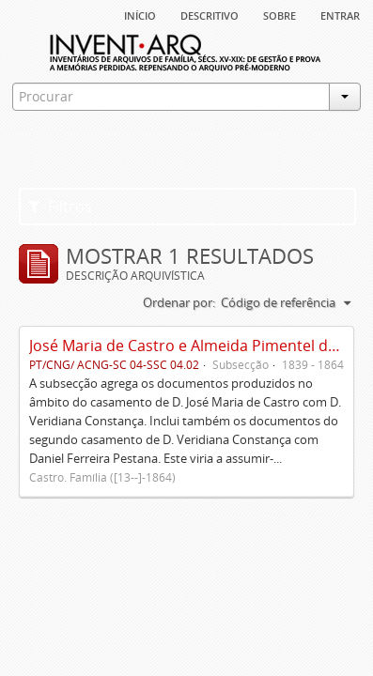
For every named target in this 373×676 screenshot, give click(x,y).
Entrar (340, 14)
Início (140, 14)
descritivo (209, 14)
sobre (279, 14)
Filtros (60, 206)
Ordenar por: (179, 302)
